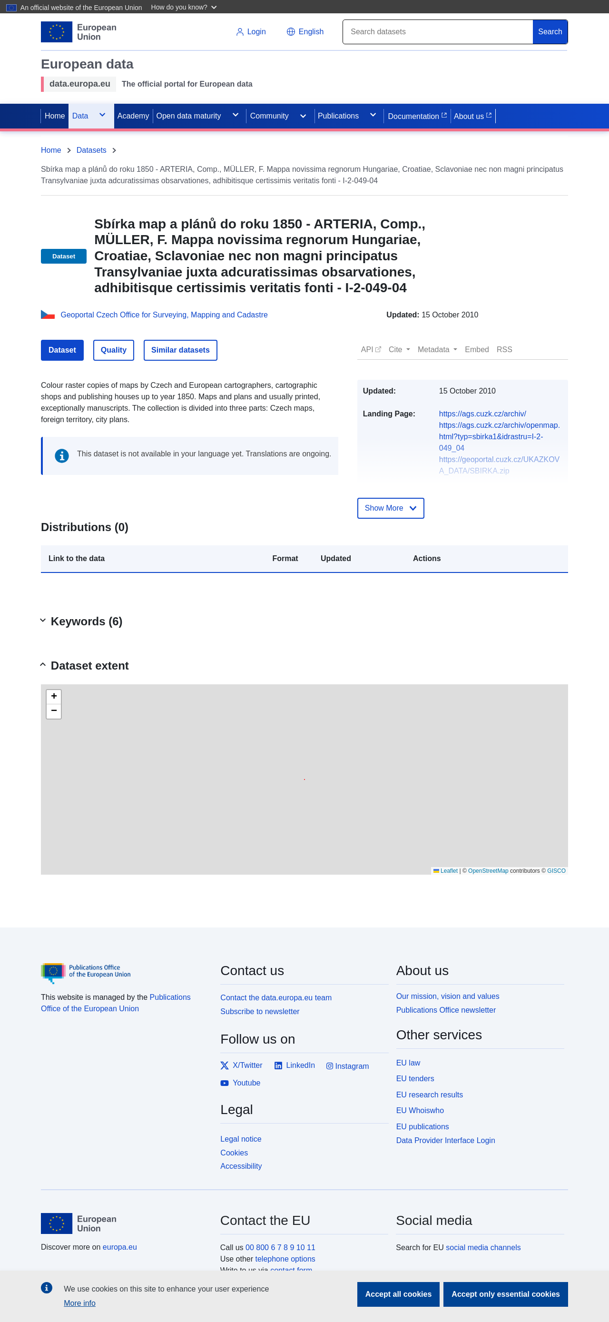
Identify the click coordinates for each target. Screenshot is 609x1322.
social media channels (483, 1247)
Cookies (234, 1153)
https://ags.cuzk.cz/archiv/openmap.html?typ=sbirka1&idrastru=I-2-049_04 (499, 436)
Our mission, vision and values (448, 996)
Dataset (62, 350)
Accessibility (241, 1166)
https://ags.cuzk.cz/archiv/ (482, 414)
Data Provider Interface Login (445, 1140)
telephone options (285, 1259)
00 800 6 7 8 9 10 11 (280, 1247)
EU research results (429, 1095)
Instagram (347, 1066)
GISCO (556, 871)
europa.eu (120, 1247)
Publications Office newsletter (446, 1010)
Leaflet (445, 871)
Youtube (240, 1083)
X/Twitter (241, 1065)
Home (51, 150)
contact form (291, 1270)
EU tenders (415, 1079)
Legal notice (240, 1139)
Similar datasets (180, 350)
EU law (408, 1063)
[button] (185, 6)
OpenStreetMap (488, 871)
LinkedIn (294, 1065)
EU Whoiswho (420, 1110)
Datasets (92, 150)
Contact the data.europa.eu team (276, 998)
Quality (114, 350)
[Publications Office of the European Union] (125, 966)
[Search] (438, 32)
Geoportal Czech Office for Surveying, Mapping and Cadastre (164, 315)
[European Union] (125, 1223)
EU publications (422, 1127)
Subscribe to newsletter (259, 1011)
